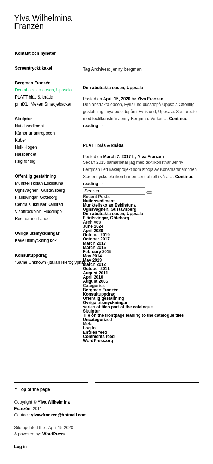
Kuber (20, 140)
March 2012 (94, 264)
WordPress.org (98, 340)
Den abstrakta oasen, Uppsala (43, 90)
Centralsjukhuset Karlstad (39, 204)
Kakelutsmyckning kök (36, 240)
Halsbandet (25, 154)
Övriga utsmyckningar (37, 233)
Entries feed (95, 332)
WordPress (53, 434)
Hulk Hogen (26, 147)
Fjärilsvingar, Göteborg (36, 197)
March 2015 (94, 247)
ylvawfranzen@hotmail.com (59, 414)
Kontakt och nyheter (35, 53)
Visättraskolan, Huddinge (38, 211)
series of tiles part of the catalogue (118, 306)
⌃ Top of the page (32, 389)
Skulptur (23, 119)
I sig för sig (25, 161)
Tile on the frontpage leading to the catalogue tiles (133, 315)
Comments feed (99, 336)
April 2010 (93, 277)
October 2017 (96, 239)
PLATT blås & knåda (34, 97)
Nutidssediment (29, 126)
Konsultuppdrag (31, 255)
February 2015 (97, 251)
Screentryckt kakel (33, 68)
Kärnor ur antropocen (35, 133)
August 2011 (95, 272)
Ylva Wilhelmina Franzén (43, 22)
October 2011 (96, 268)
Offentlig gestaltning (35, 176)
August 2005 (95, 281)
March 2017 (94, 243)
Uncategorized (97, 319)
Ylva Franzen (150, 98)
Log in (89, 328)
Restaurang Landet (33, 218)
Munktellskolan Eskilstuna (39, 183)
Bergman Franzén (32, 83)
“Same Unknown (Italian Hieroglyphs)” (50, 262)
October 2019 (96, 234)
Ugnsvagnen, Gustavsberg (40, 190)
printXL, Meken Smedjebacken (43, 104)
